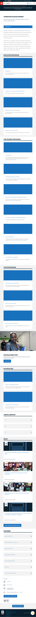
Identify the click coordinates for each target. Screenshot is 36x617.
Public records (9, 613)
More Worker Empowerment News (12, 525)
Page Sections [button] (18, 26)
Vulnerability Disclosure (11, 612)
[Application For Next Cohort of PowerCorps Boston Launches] (18, 491)
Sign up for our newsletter (10, 596)
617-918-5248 (9, 581)
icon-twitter (5, 600)
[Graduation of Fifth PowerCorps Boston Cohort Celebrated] (18, 471)
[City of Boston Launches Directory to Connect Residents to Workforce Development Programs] (18, 512)
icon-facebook (7, 600)
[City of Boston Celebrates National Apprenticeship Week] (18, 451)
